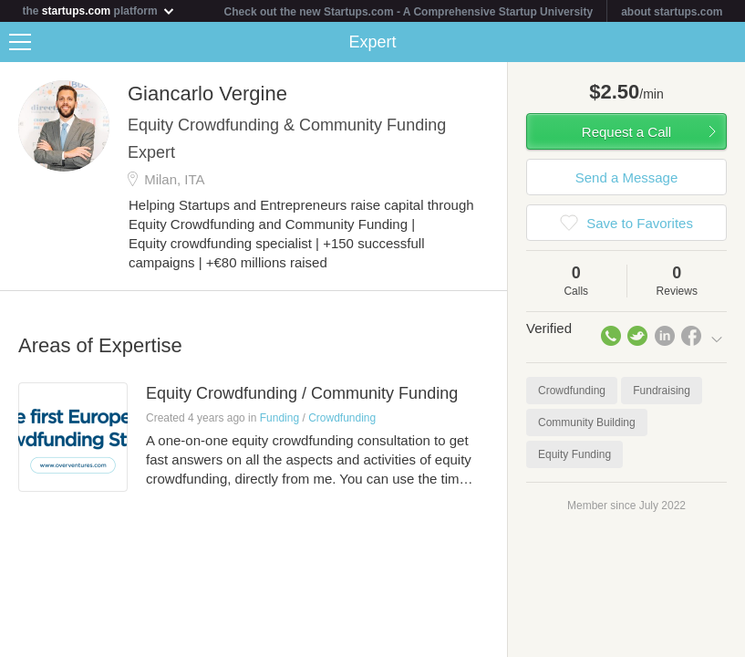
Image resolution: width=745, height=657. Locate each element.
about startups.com (671, 11)
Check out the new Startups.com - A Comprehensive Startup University (409, 11)
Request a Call (626, 132)
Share (727, 42)
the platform (99, 10)
